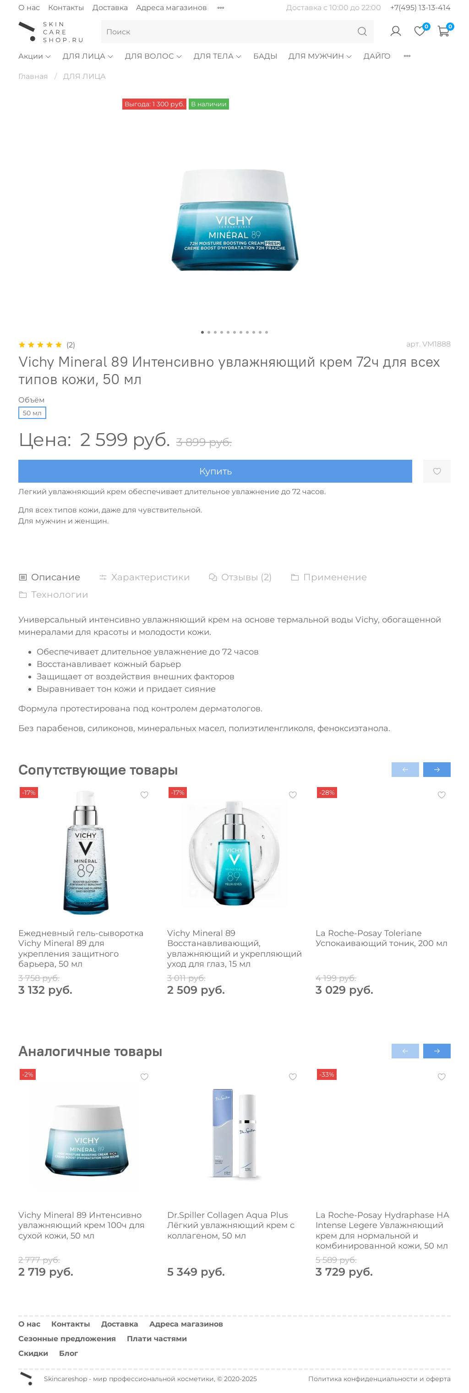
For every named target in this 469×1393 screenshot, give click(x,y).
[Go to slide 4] (221, 332)
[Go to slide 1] (202, 332)
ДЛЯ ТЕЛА (218, 56)
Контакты (66, 7)
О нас (29, 7)
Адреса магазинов (171, 7)
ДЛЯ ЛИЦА (88, 56)
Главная (33, 76)
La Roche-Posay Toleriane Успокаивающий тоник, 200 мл (381, 938)
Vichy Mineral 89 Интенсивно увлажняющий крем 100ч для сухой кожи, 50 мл (81, 1225)
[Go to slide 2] (208, 332)
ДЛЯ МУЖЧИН (321, 56)
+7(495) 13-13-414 (420, 7)
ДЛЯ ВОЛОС (153, 56)
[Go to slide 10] (260, 332)
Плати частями (157, 1338)
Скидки (33, 1353)
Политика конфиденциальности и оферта (379, 1379)
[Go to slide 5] (228, 332)
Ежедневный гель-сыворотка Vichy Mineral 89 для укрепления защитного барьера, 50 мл (81, 948)
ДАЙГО (377, 56)
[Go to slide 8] (247, 332)
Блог (68, 1353)
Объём (31, 400)
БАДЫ (265, 56)
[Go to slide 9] (253, 332)
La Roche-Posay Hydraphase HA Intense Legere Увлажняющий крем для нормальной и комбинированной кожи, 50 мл (382, 1230)
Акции (35, 56)
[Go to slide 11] (266, 332)
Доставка (110, 7)
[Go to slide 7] (241, 332)
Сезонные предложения (67, 1338)
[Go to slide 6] (234, 332)
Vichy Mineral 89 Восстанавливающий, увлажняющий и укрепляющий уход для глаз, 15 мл (234, 948)
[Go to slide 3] (215, 332)
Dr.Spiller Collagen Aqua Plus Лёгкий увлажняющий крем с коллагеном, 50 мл (230, 1225)
